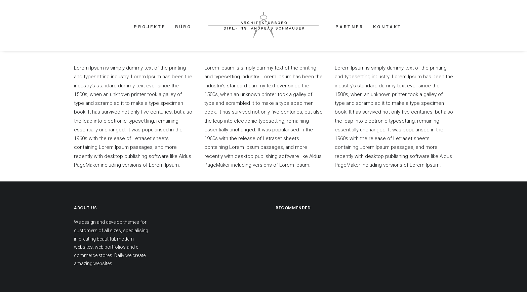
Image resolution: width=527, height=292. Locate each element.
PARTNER (349, 26)
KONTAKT (387, 26)
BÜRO (183, 26)
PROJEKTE (149, 26)
